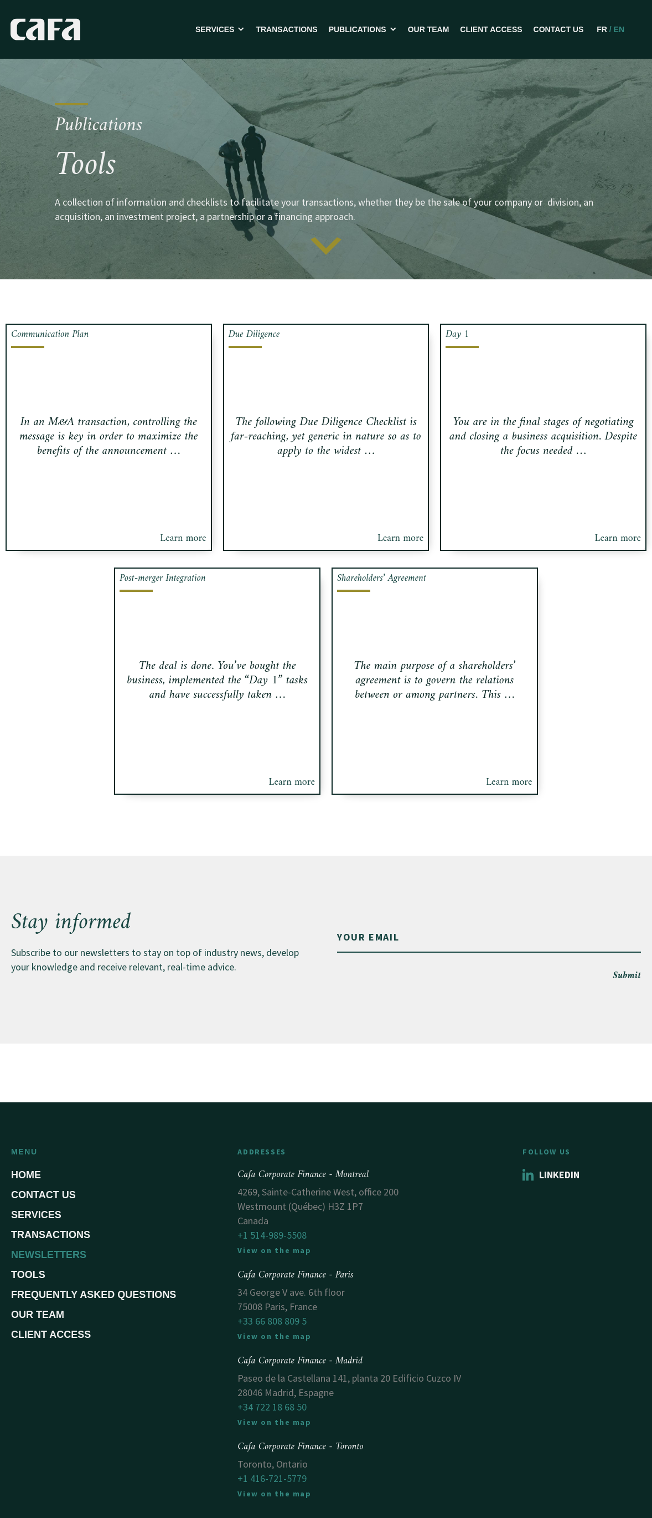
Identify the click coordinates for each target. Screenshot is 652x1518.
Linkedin (550, 1174)
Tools (28, 1274)
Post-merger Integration (162, 578)
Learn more (183, 538)
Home (26, 1174)
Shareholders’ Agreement (381, 578)
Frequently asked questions (93, 1294)
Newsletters (48, 1254)
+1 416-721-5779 (272, 1478)
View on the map (274, 1250)
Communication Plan (50, 334)
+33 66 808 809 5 (272, 1321)
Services (36, 1214)
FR (602, 29)
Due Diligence (254, 334)
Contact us (559, 29)
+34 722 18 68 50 (272, 1407)
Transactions (286, 29)
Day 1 (457, 334)
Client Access (491, 29)
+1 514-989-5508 (272, 1235)
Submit (627, 975)
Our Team (428, 29)
